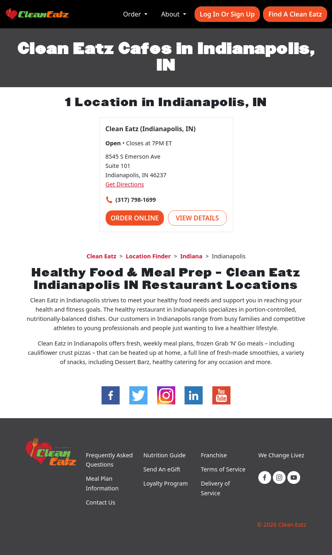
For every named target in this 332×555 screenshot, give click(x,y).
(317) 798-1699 (136, 199)
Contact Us (100, 502)
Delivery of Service (215, 488)
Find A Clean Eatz (295, 14)
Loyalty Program (165, 483)
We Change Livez (281, 455)
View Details (197, 218)
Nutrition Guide (164, 455)
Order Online (135, 218)
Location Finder (148, 256)
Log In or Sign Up (227, 14)
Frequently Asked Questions (109, 459)
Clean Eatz (101, 256)
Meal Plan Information (102, 483)
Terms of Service (223, 469)
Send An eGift (162, 469)
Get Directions (125, 184)
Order (133, 14)
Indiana (191, 256)
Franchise (214, 455)
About (171, 14)
